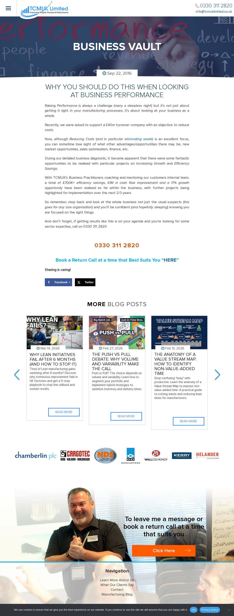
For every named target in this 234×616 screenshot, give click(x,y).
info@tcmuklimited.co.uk (214, 12)
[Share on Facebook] (58, 282)
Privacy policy (210, 609)
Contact (117, 590)
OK (194, 609)
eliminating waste (139, 139)
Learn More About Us (117, 580)
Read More (63, 412)
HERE (170, 260)
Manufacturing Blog (117, 594)
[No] (229, 610)
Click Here (164, 550)
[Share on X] (85, 282)
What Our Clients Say (117, 585)
